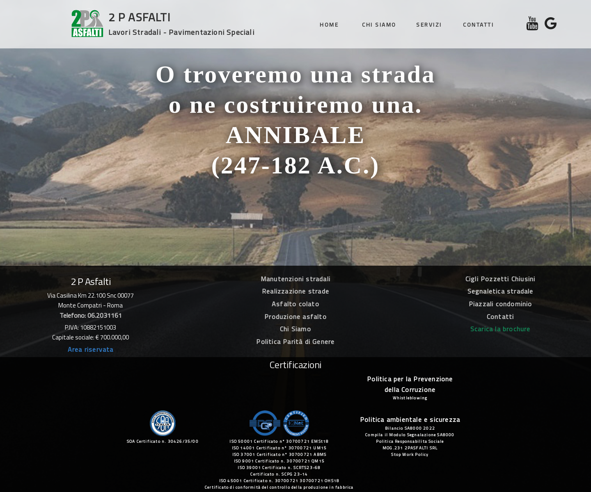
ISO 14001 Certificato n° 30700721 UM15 (279, 448)
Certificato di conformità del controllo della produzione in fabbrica (279, 487)
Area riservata (91, 349)
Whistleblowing (410, 398)
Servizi (429, 24)
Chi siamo (379, 24)
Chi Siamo (295, 329)
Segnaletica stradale (500, 291)
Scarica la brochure (500, 329)
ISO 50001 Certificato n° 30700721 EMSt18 (279, 441)
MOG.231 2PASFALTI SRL (410, 448)
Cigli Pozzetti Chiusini (500, 279)
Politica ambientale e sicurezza (410, 419)
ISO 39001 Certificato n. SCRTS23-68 (279, 468)
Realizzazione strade (295, 291)
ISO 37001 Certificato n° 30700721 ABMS (279, 454)
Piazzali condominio (500, 304)
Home (329, 24)
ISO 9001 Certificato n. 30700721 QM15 (279, 461)
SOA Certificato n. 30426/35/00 (163, 441)
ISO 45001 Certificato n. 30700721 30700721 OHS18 (279, 481)
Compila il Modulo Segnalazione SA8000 (409, 435)
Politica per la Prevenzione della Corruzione (410, 384)
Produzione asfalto (295, 316)
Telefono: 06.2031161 (91, 315)
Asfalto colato (295, 304)
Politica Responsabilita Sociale (410, 441)
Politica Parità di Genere (295, 341)
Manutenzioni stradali (295, 279)
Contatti (478, 24)
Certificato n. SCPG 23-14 (279, 474)
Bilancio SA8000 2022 (410, 428)
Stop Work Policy (409, 454)
